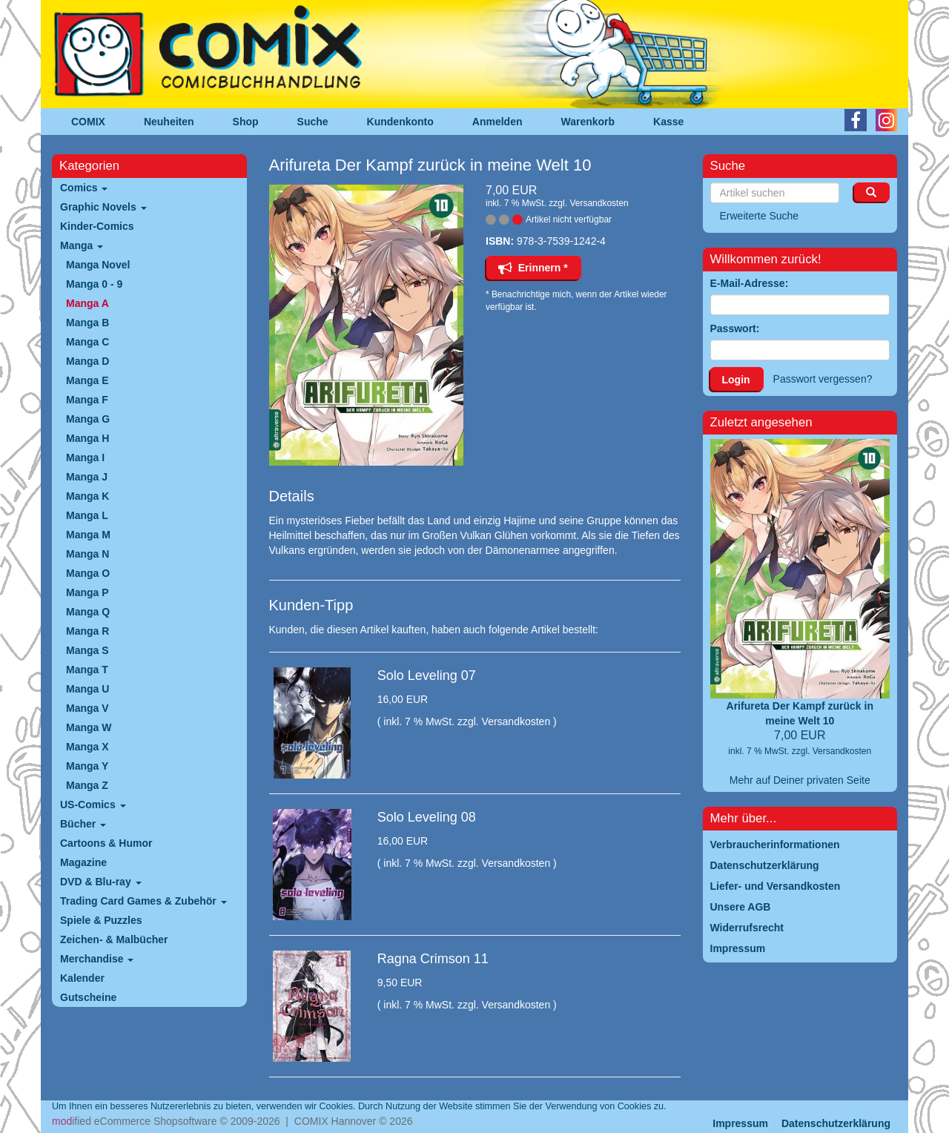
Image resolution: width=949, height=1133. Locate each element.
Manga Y (87, 766)
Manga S (87, 650)
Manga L (87, 515)
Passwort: (735, 328)
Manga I (85, 457)
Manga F (87, 400)
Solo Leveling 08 (426, 817)
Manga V (87, 708)
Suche (312, 122)
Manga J (87, 477)
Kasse (668, 122)
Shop (246, 122)
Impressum (740, 1123)
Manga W (88, 727)
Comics (84, 188)
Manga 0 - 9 (94, 284)
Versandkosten (598, 203)
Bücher (83, 824)
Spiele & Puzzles (101, 920)
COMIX (88, 122)
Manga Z (87, 785)
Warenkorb (588, 122)
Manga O (88, 573)
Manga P (87, 592)
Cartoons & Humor (106, 843)
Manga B (87, 322)
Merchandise (96, 959)
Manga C (87, 342)
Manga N (87, 554)
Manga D (87, 361)
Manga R (87, 631)
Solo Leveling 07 (426, 675)
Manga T (87, 669)
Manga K (87, 496)
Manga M (88, 535)
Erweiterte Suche (759, 216)
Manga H (87, 438)
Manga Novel (98, 265)
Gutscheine (88, 997)
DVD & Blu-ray (101, 882)
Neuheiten (169, 122)
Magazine (83, 862)
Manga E (87, 380)
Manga (81, 245)
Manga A (87, 303)
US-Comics (93, 804)
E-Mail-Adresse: (749, 283)
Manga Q (88, 612)
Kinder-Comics (97, 226)
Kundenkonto (400, 122)
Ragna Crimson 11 (433, 958)
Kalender (82, 978)
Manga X (87, 747)
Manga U (87, 689)
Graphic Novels (103, 207)
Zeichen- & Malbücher (114, 939)
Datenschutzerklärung (835, 1123)
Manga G (88, 419)
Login (736, 380)
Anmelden (497, 122)
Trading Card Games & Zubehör (143, 901)
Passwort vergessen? (823, 379)
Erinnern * (533, 268)
